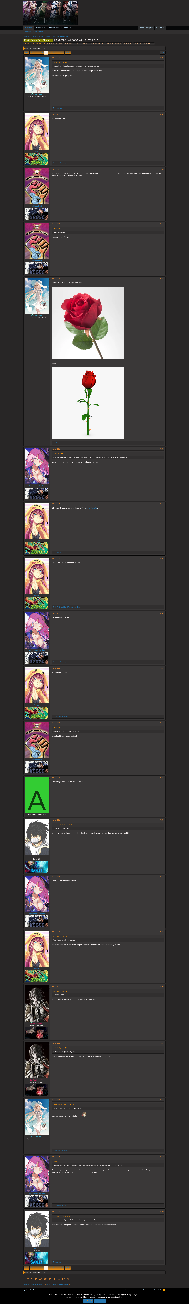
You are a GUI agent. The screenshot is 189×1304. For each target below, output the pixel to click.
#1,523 (162, 169)
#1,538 (162, 1100)
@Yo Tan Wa (91, 508)
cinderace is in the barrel (54, 43)
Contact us (128, 1290)
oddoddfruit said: (59, 936)
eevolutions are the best (72, 43)
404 (61, 53)
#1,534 (162, 877)
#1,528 (162, 558)
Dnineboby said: (59, 1048)
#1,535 (162, 931)
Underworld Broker (37, 486)
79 (53, 53)
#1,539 (162, 1157)
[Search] (160, 28)
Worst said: (57, 1161)
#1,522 (162, 114)
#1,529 (162, 613)
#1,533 (162, 820)
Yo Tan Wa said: (59, 62)
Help (160, 1290)
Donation (39, 28)
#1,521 (162, 57)
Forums (28, 28)
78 (50, 53)
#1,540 (162, 1211)
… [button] (35, 53)
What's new (52, 28)
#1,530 (162, 668)
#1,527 (162, 504)
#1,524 (162, 224)
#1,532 (162, 778)
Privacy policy (152, 1290)
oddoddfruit (37, 206)
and (68, 607)
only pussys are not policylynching (93, 43)
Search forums (38, 32)
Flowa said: (57, 229)
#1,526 (162, 449)
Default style (29, 1290)
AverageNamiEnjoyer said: (62, 1105)
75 (38, 53)
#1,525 (162, 279)
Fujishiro (28, 43)
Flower (37, 151)
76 (42, 53)
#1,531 (162, 723)
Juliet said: (57, 454)
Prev (26, 53)
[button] (44, 28)
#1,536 (162, 986)
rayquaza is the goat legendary (144, 43)
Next (67, 53)
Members (65, 28)
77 (46, 53)
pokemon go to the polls (113, 43)
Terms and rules (139, 1290)
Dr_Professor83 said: (60, 1216)
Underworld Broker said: (61, 825)
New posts (27, 32)
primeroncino (128, 43)
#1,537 (162, 1043)
